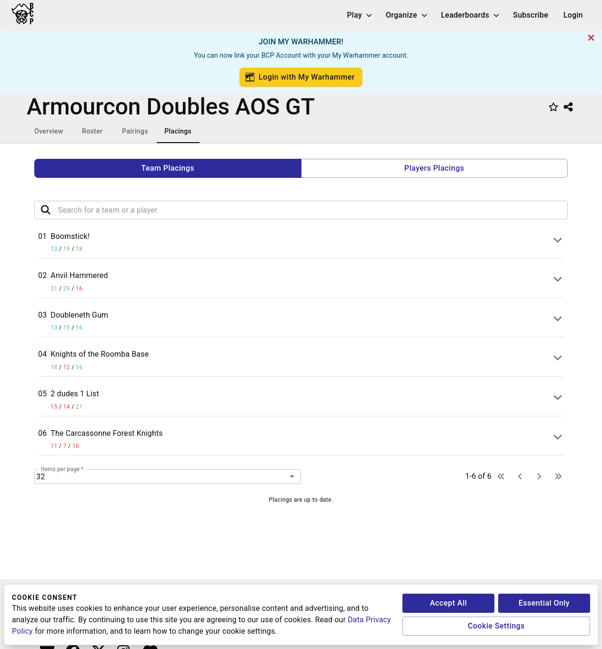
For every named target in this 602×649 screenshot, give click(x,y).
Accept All (448, 603)
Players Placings (434, 168)
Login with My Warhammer (300, 77)
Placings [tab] (177, 131)
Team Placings (167, 168)
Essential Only (544, 603)
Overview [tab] (48, 131)
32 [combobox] (40, 476)
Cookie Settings (496, 625)
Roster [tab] (92, 131)
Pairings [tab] (135, 131)
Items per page (62, 468)
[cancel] (591, 38)
